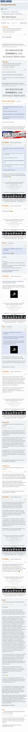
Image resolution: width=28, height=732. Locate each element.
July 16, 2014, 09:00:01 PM (7, 278)
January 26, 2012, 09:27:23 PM (7, 69)
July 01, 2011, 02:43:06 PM (7, 34)
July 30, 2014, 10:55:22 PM (7, 561)
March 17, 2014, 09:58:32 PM (7, 144)
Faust (3, 326)
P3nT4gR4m (5, 142)
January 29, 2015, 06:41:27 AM (7, 604)
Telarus (4, 243)
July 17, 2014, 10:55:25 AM (7, 427)
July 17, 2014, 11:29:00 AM (7, 499)
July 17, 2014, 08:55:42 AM (7, 373)
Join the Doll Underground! (7, 270)
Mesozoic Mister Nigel (8, 101)
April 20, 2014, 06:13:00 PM (7, 208)
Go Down (3, 23)
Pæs (3, 709)
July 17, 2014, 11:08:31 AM (7, 471)
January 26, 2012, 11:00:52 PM (7, 103)
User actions (23, 23)
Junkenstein (5, 422)
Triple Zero (5, 27)
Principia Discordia (8, 5)
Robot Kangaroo (6, 211)
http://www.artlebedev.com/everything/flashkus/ (12, 74)
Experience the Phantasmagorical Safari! (10, 271)
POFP (3, 600)
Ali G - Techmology (6, 37)
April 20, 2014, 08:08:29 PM (7, 245)
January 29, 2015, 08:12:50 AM (7, 715)
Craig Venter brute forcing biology (9, 564)
